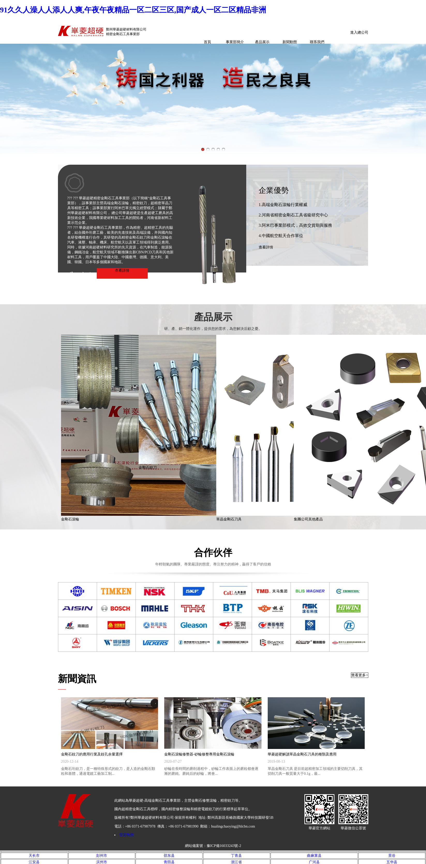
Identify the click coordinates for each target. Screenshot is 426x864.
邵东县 (169, 855)
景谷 (391, 855)
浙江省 (236, 862)
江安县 (34, 862)
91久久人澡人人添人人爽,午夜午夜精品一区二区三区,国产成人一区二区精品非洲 (133, 10)
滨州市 (101, 862)
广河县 (314, 862)
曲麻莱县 (314, 855)
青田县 (169, 862)
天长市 (34, 855)
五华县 (391, 862)
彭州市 (101, 855)
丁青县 (236, 855)
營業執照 (126, 835)
